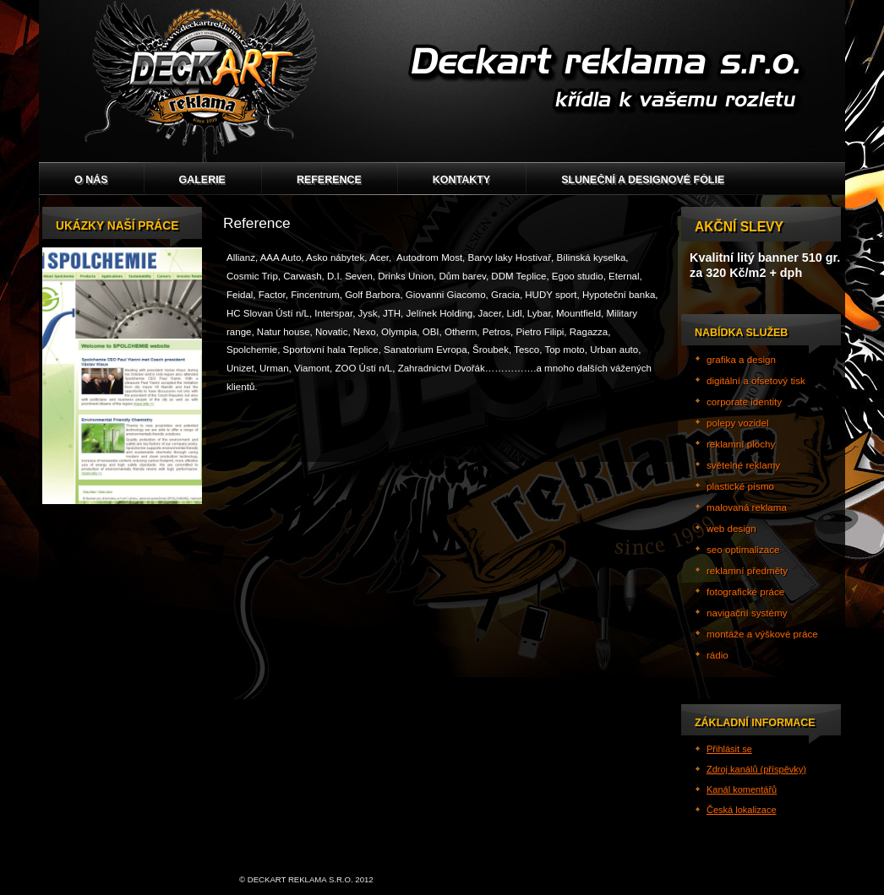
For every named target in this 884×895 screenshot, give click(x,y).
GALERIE (202, 180)
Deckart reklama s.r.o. (442, 81)
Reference (329, 180)
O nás (91, 180)
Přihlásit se (729, 749)
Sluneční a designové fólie (642, 180)
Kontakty (461, 180)
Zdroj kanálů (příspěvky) (756, 769)
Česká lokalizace (742, 810)
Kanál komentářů (742, 789)
